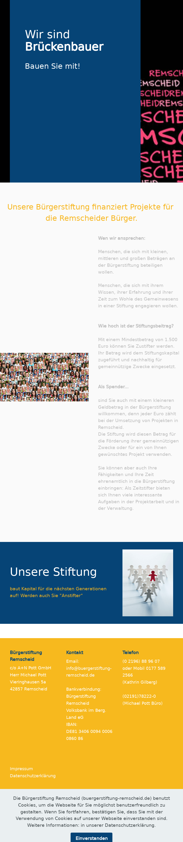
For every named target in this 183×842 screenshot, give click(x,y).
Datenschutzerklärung (33, 775)
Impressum (21, 768)
